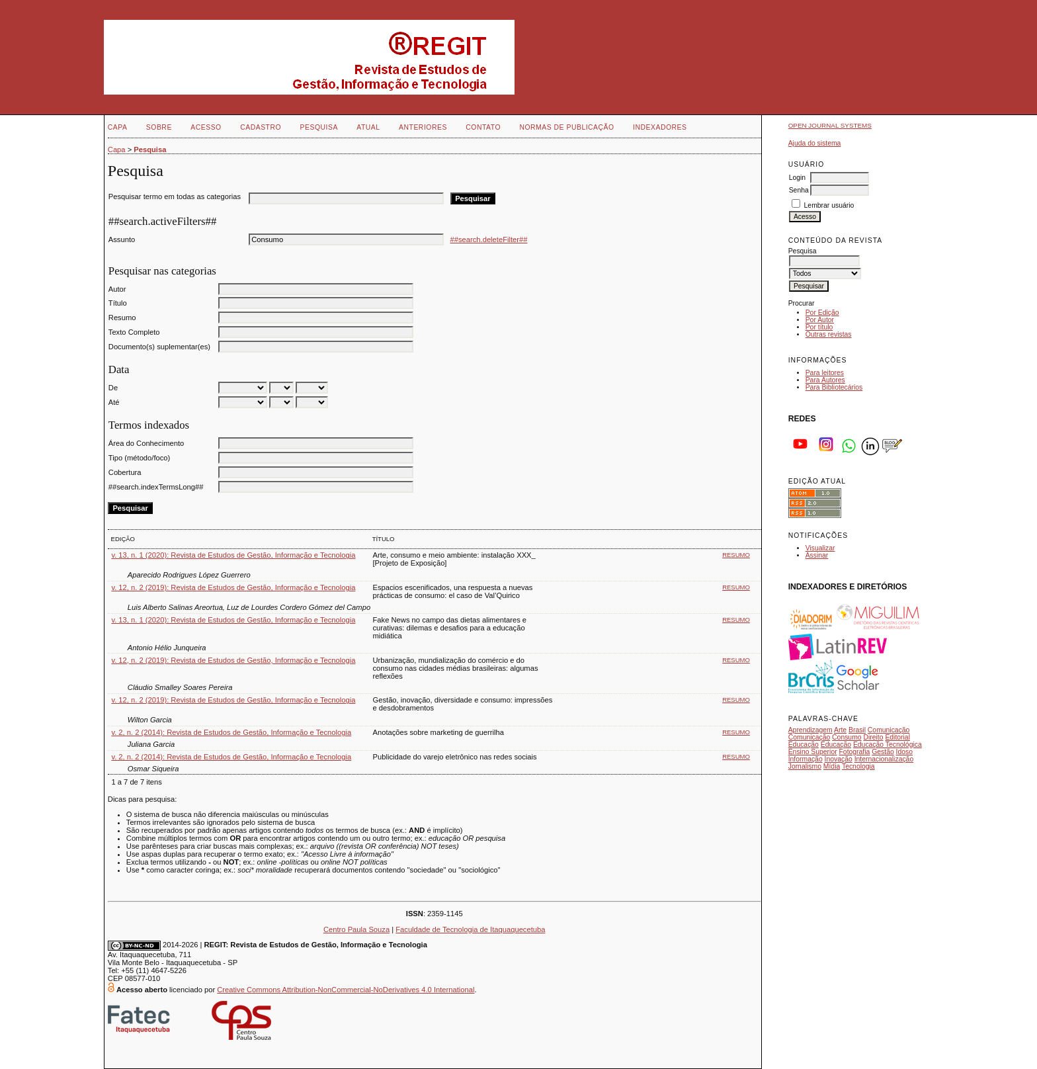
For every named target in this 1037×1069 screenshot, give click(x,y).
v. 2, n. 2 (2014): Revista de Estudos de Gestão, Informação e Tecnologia (231, 732)
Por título (819, 327)
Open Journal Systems (830, 125)
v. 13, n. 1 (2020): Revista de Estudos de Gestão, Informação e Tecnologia (233, 555)
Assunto (121, 239)
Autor (117, 289)
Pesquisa (319, 127)
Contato (483, 127)
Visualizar (820, 548)
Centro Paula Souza (356, 929)
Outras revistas (829, 334)
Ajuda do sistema (814, 143)
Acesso (205, 127)
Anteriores (423, 127)
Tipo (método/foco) (139, 458)
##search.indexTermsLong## (156, 487)
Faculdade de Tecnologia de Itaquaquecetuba (470, 929)
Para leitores (825, 372)
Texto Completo (134, 332)
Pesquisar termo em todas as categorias (174, 196)
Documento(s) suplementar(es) (159, 347)
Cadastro (260, 127)
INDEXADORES (659, 127)
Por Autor (820, 319)
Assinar (817, 555)
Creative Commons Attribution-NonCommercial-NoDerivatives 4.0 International (345, 990)
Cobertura (125, 472)
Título (117, 303)
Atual (368, 127)
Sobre (159, 127)
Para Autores (825, 380)
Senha (799, 190)
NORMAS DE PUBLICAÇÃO (566, 127)
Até (114, 402)
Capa (118, 127)
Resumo (122, 317)
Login (797, 177)
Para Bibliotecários (834, 387)
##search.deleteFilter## (489, 239)
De (113, 388)
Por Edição (822, 312)
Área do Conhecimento (146, 443)
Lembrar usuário (829, 205)
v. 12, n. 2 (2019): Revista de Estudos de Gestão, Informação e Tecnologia (233, 587)
